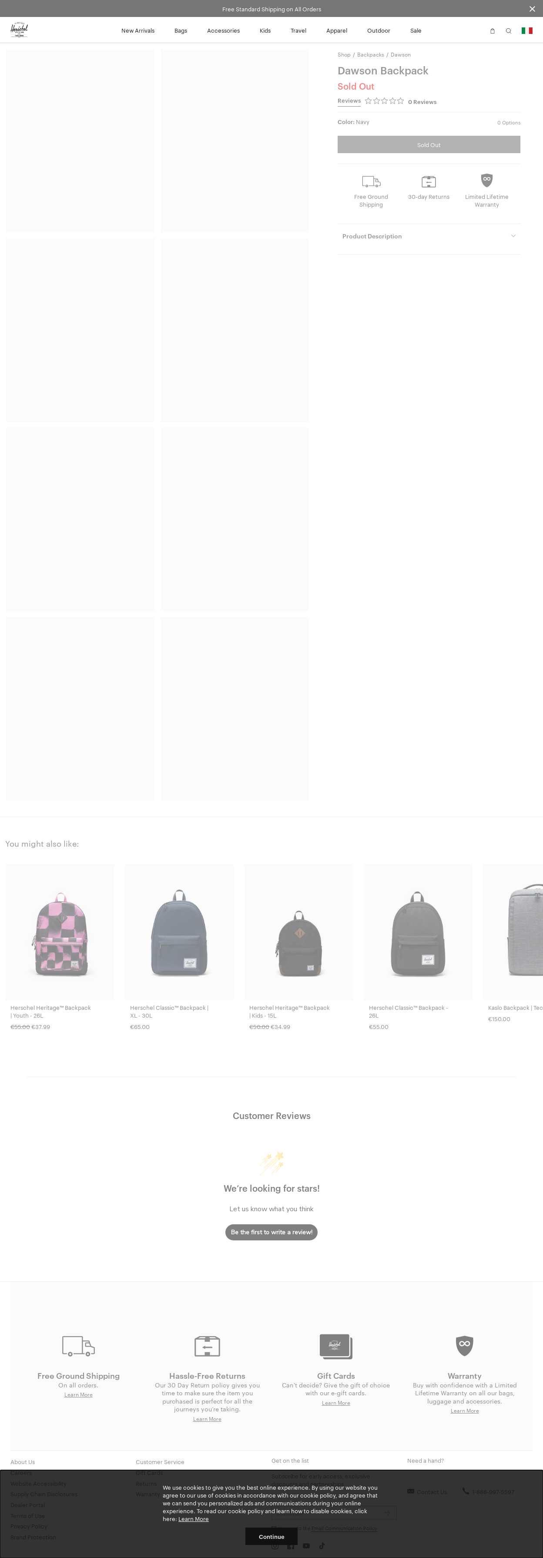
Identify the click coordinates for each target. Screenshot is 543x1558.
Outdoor (378, 30)
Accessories (223, 30)
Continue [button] (272, 1536)
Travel (298, 30)
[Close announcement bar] (532, 8)
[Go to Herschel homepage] (19, 30)
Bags (180, 30)
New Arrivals (137, 30)
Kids (265, 30)
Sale (416, 30)
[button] (476, 30)
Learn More (193, 1518)
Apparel (336, 30)
